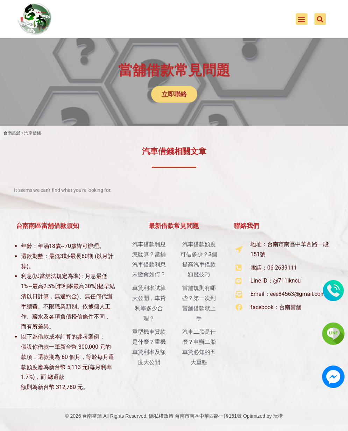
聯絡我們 (246, 225)
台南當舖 (11, 132)
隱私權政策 (161, 416)
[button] (301, 19)
